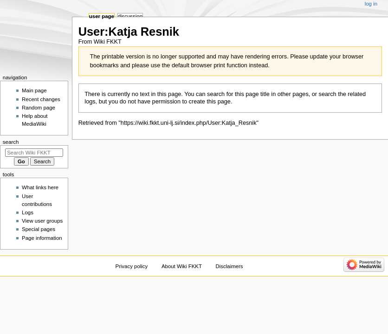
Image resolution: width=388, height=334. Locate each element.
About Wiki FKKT (182, 266)
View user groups (42, 221)
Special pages (38, 229)
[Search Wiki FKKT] (34, 152)
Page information (42, 238)
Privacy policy (131, 266)
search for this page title (238, 94)
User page (101, 16)
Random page (38, 107)
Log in (371, 3)
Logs (27, 212)
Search (11, 142)
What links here (40, 187)
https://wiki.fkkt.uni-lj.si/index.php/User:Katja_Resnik (189, 123)
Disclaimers (229, 266)
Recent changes (41, 99)
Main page (34, 90)
